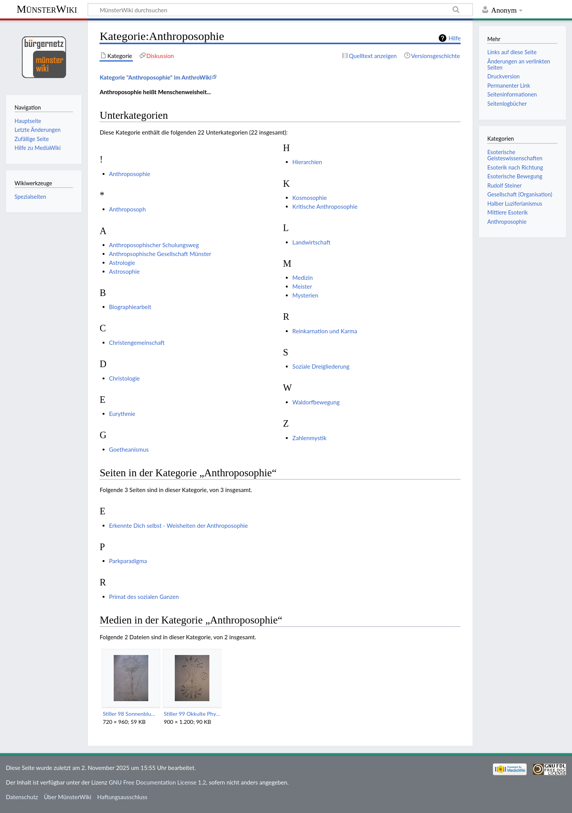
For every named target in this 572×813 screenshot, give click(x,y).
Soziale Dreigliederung (321, 366)
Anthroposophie (129, 173)
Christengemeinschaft (137, 342)
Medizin (302, 277)
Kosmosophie (309, 197)
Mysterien (305, 295)
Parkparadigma (128, 560)
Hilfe (454, 38)
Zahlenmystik (309, 437)
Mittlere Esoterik (507, 212)
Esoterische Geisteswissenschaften (514, 155)
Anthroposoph (127, 209)
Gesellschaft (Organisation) (519, 194)
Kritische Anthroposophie (325, 206)
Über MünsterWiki (67, 796)
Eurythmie (122, 413)
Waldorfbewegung (316, 402)
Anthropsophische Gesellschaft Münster (160, 253)
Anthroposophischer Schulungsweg (154, 244)
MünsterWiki (47, 9)
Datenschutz (22, 796)
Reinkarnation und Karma (324, 331)
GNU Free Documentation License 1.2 (157, 782)
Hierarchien (307, 161)
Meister (302, 286)
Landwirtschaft (311, 242)
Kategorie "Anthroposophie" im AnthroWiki (155, 77)
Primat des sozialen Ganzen (144, 596)
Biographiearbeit (130, 306)
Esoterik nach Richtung (515, 167)
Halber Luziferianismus (514, 203)
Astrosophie (124, 271)
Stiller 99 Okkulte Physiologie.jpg (192, 713)
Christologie (124, 378)
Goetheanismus (129, 449)
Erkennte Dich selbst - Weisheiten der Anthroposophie (178, 525)
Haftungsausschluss (122, 796)
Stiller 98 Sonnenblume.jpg (131, 713)
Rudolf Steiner (504, 185)
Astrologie (122, 262)
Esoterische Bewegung (514, 176)
